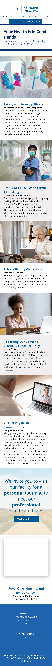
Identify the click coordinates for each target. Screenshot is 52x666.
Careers (33, 16)
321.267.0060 (31, 10)
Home (5, 16)
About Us (13, 16)
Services (24, 16)
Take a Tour (26, 519)
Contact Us (44, 16)
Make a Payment (34, 21)
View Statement (17, 21)
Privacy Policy (33, 658)
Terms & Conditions (16, 658)
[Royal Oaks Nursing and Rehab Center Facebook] (18, 9)
